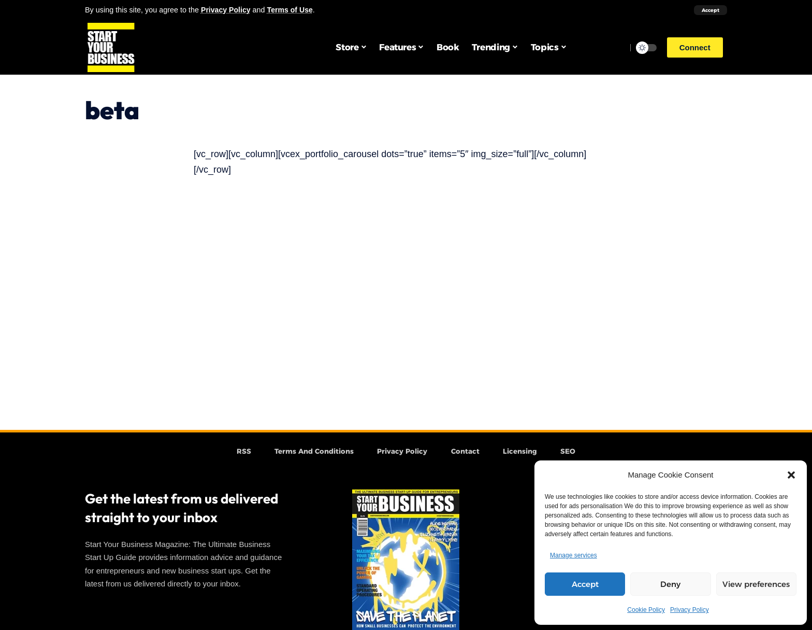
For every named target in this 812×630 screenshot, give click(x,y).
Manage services (573, 555)
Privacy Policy (689, 609)
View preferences (756, 584)
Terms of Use (291, 10)
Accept (585, 584)
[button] (791, 475)
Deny (670, 584)
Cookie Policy (646, 609)
